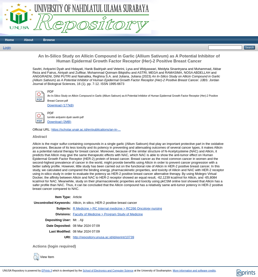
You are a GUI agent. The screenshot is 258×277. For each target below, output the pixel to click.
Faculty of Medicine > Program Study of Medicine (108, 214)
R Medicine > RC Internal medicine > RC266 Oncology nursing (117, 208)
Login (7, 47)
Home (9, 40)
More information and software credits (194, 270)
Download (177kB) (60, 105)
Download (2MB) (59, 122)
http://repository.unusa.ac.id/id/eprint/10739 (103, 237)
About (28, 40)
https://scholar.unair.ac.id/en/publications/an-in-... (86, 129)
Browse (49, 40)
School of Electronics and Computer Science (108, 270)
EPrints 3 (47, 270)
